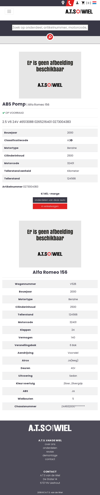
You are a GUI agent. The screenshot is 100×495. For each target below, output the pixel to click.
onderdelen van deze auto (50, 200)
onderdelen (50, 448)
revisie (50, 451)
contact (50, 459)
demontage (50, 455)
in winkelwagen (50, 206)
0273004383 (30, 186)
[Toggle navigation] (9, 11)
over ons (50, 444)
